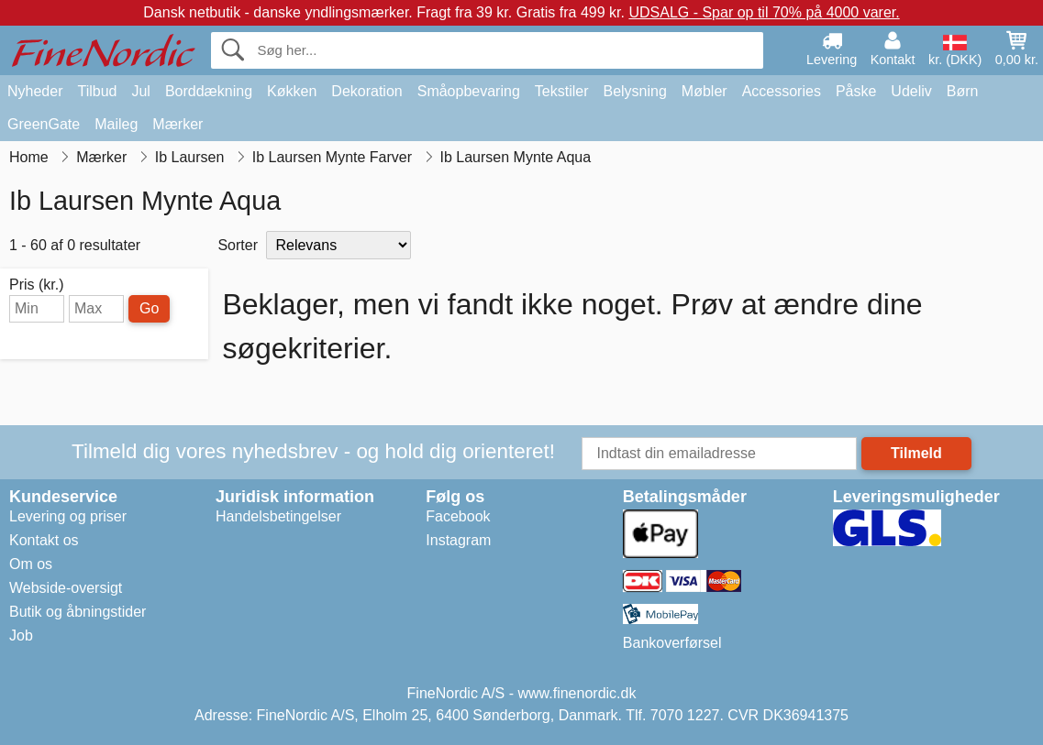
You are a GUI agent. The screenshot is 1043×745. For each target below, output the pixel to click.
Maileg (116, 124)
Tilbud (97, 91)
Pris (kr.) (36, 285)
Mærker (177, 124)
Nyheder (34, 91)
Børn (963, 91)
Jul (140, 91)
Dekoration (366, 91)
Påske (856, 91)
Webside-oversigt (65, 588)
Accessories (781, 91)
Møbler (704, 91)
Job (21, 635)
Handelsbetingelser (278, 516)
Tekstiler (562, 91)
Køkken (291, 91)
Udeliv (911, 91)
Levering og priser (68, 516)
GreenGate (43, 124)
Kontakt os (44, 540)
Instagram (458, 540)
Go (149, 308)
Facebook (458, 516)
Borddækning (208, 91)
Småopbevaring (468, 91)
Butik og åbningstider (77, 611)
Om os (30, 564)
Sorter (237, 245)
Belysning (634, 91)
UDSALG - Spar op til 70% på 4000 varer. (763, 12)
